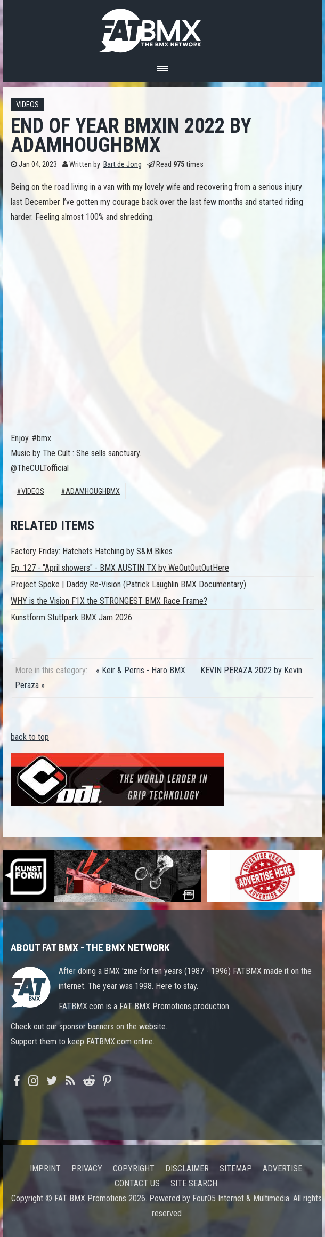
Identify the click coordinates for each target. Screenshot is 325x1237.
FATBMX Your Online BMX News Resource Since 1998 (162, 27)
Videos (27, 104)
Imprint (45, 1168)
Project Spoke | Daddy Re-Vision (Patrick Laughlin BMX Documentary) (128, 584)
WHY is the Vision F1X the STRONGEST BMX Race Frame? (109, 601)
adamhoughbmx (93, 491)
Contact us (137, 1183)
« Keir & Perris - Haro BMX (142, 670)
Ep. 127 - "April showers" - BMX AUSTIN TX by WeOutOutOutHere (120, 568)
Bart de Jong (122, 164)
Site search (193, 1183)
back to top (30, 737)
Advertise (282, 1168)
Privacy (86, 1168)
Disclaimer (187, 1168)
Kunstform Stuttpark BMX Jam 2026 (71, 617)
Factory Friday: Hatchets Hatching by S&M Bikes (92, 551)
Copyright (134, 1168)
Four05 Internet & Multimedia (240, 1198)
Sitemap (236, 1168)
